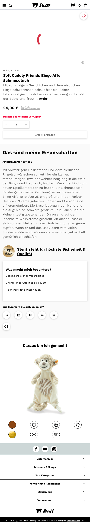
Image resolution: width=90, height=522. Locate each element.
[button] (73, 5)
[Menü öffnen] (4, 5)
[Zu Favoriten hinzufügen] (83, 16)
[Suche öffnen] (10, 5)
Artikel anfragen (45, 134)
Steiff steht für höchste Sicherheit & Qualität (51, 251)
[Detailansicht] (83, 62)
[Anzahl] (16, 124)
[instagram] (54, 449)
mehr (43, 99)
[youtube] (45, 449)
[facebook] (36, 449)
